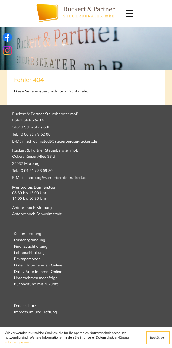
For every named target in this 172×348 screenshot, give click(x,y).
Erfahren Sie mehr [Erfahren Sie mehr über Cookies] (18, 342)
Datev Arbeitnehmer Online (38, 272)
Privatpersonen (27, 259)
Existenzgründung (29, 240)
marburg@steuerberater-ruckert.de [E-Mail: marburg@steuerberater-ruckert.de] (57, 178)
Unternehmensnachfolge (36, 278)
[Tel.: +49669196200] (35, 134)
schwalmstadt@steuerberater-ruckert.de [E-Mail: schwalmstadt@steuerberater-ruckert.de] (61, 141)
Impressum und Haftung (35, 312)
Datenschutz (25, 306)
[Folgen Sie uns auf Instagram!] (7, 50)
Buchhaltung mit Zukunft (36, 284)
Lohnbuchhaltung (29, 253)
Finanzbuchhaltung (30, 246)
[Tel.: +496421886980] (37, 171)
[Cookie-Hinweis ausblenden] (158, 337)
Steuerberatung (27, 234)
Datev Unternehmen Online (38, 265)
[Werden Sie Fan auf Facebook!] (7, 37)
